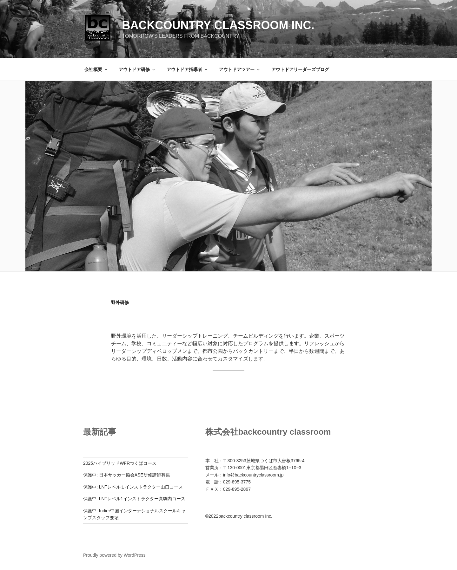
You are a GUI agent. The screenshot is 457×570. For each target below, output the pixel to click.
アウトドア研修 (137, 69)
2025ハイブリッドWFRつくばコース (119, 463)
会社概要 (96, 69)
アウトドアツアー (240, 69)
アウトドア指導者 (187, 69)
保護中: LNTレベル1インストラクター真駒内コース (134, 498)
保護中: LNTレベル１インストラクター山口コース (133, 486)
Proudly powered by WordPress (114, 555)
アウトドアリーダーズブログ (300, 69)
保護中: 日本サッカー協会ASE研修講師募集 (126, 474)
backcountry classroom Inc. (218, 25)
